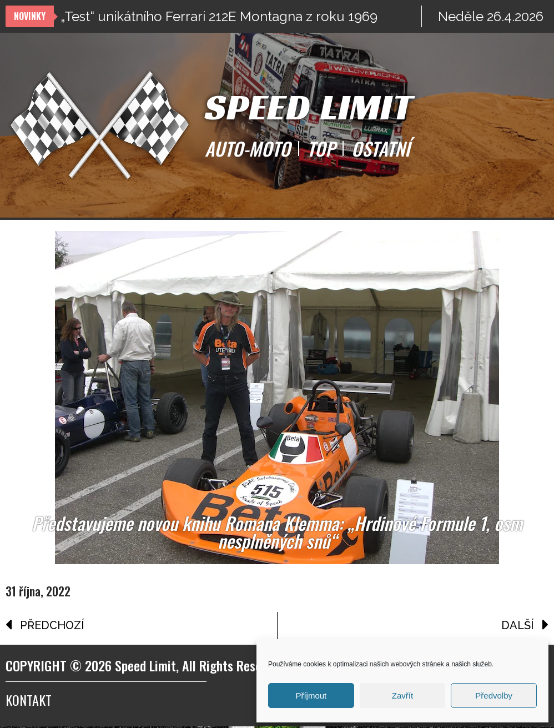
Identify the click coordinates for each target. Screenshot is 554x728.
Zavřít (402, 695)
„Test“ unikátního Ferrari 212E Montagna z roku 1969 (219, 16)
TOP (321, 149)
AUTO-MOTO (247, 149)
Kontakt (29, 701)
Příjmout (310, 695)
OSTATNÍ (380, 149)
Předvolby (493, 695)
